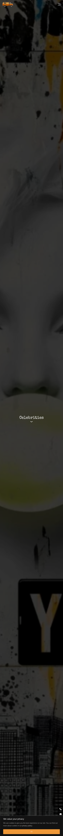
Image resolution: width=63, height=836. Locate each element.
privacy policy (27, 826)
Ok (31, 832)
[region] (31, 826)
